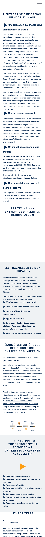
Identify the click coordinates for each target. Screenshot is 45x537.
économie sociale (23, 40)
